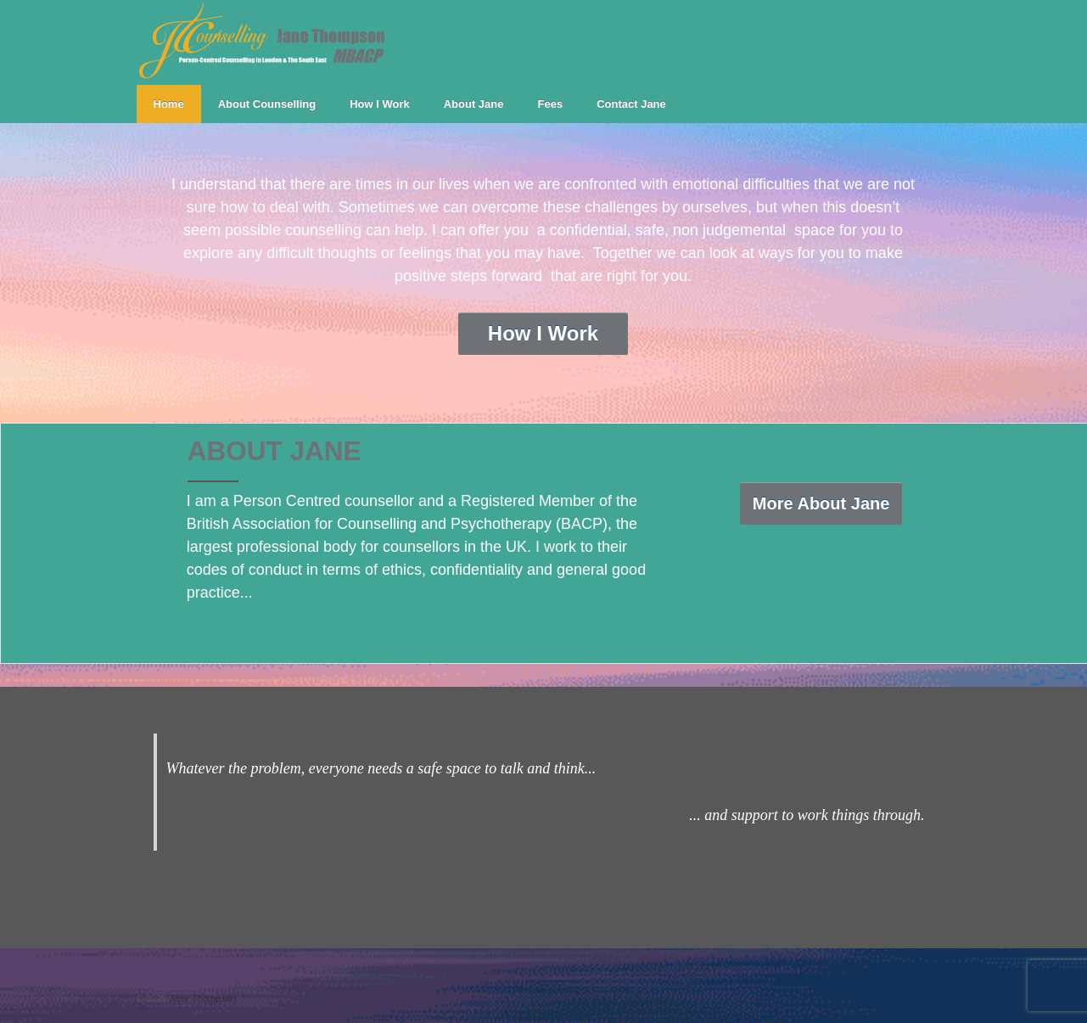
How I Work (380, 104)
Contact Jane (631, 104)
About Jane (474, 104)
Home (169, 104)
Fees (550, 104)
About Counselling (267, 104)
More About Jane (821, 503)
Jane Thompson (201, 998)
